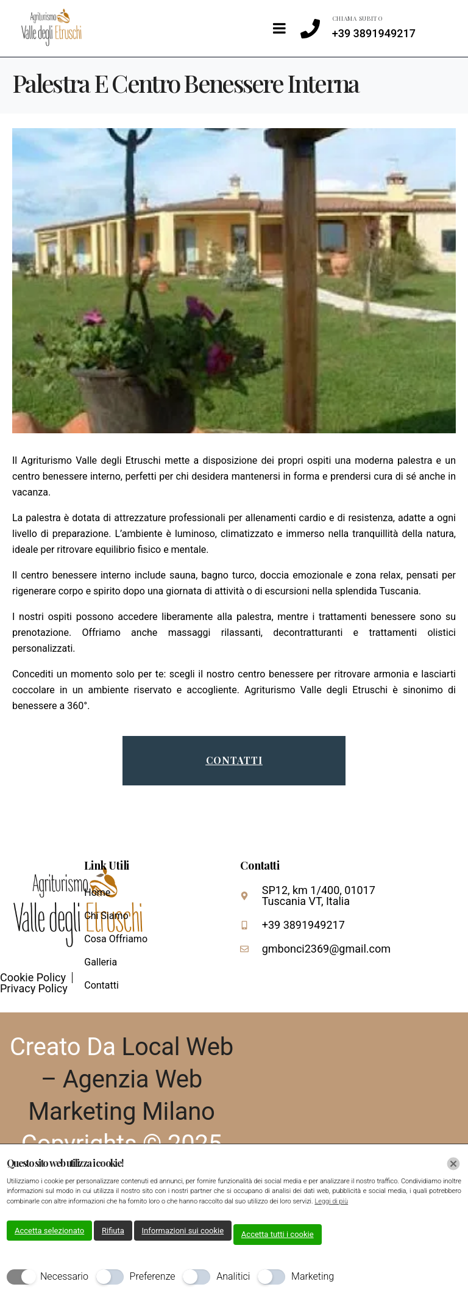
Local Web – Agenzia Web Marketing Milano (130, 1080)
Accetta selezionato (49, 1230)
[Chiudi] (453, 1164)
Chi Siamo (106, 915)
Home (97, 892)
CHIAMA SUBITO (357, 18)
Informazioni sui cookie (183, 1230)
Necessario (64, 1276)
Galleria (100, 962)
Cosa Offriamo (115, 939)
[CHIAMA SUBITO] (310, 28)
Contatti (101, 985)
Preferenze (153, 1276)
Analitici (233, 1276)
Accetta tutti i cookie (277, 1234)
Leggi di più (331, 1201)
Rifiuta (113, 1230)
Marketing (312, 1276)
